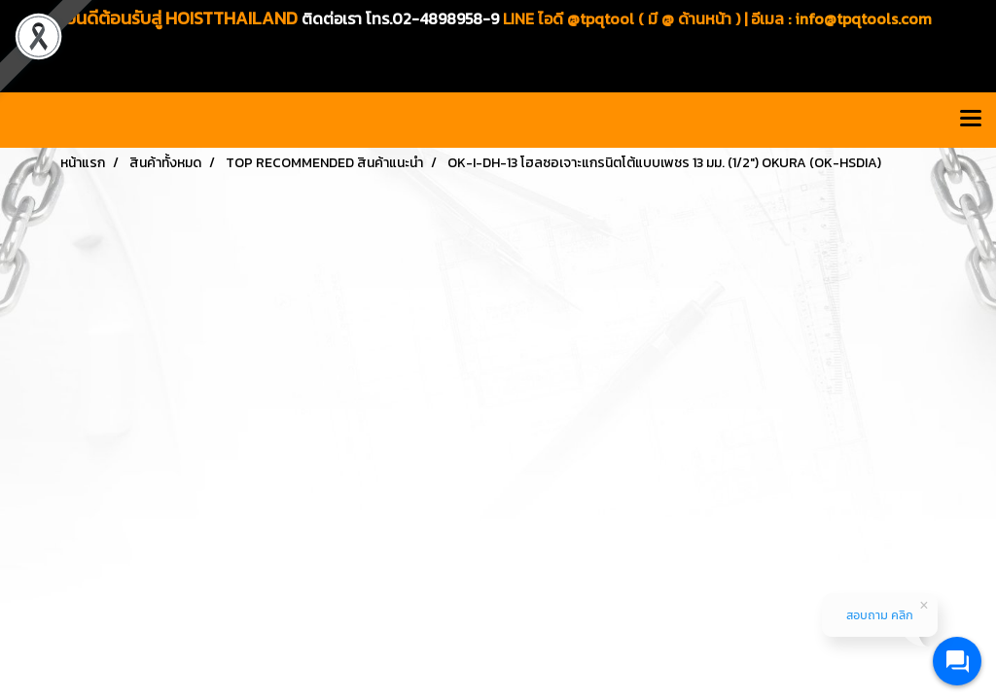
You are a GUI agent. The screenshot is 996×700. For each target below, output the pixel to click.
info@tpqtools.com (863, 18)
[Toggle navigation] (970, 119)
